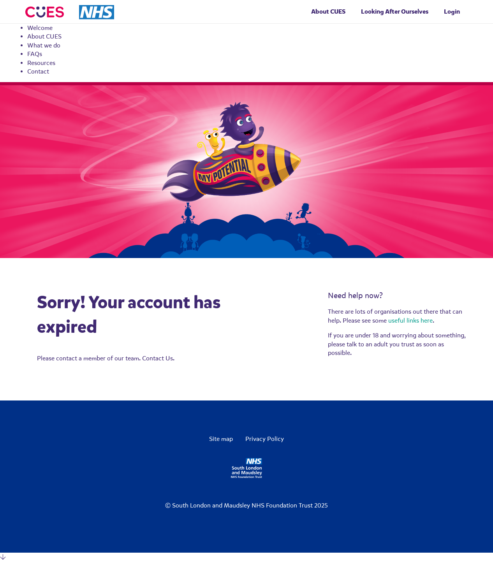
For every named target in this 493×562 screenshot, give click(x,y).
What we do (43, 45)
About (328, 11)
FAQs (34, 54)
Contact (38, 72)
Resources (41, 63)
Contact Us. (158, 358)
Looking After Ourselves (394, 11)
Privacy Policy (264, 439)
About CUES (44, 36)
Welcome (40, 28)
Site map (221, 439)
